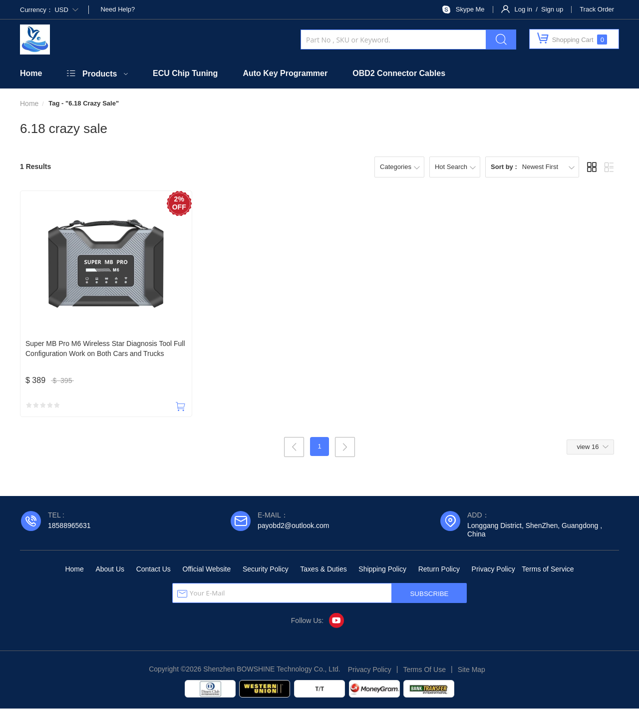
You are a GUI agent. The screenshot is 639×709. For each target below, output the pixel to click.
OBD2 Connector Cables (398, 73)
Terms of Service (548, 570)
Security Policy (266, 570)
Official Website (207, 570)
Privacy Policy (493, 570)
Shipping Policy (382, 570)
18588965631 (69, 526)
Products (99, 74)
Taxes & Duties (323, 570)
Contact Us (153, 570)
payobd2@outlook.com (293, 526)
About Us (109, 570)
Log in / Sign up (539, 9)
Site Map (471, 670)
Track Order (597, 9)
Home (31, 73)
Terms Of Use (424, 670)
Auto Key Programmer (285, 73)
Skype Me (470, 9)
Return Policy (439, 570)
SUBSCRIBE (429, 594)
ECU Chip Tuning (185, 73)
